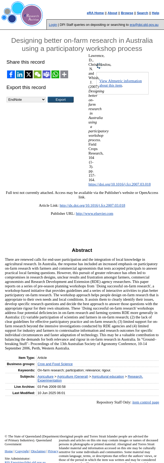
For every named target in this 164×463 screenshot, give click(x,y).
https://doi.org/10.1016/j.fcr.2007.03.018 (120, 184)
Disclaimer (38, 451)
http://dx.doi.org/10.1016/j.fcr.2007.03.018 (92, 205)
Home (9, 451)
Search (142, 13)
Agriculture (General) (72, 376)
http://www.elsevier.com (94, 213)
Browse (127, 13)
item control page (145, 402)
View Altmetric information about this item (120, 83)
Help (155, 13)
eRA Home (95, 13)
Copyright (22, 451)
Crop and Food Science (55, 364)
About (113, 13)
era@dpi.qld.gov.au (144, 25)
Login (53, 25)
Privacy (53, 451)
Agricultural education (108, 376)
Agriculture (46, 376)
